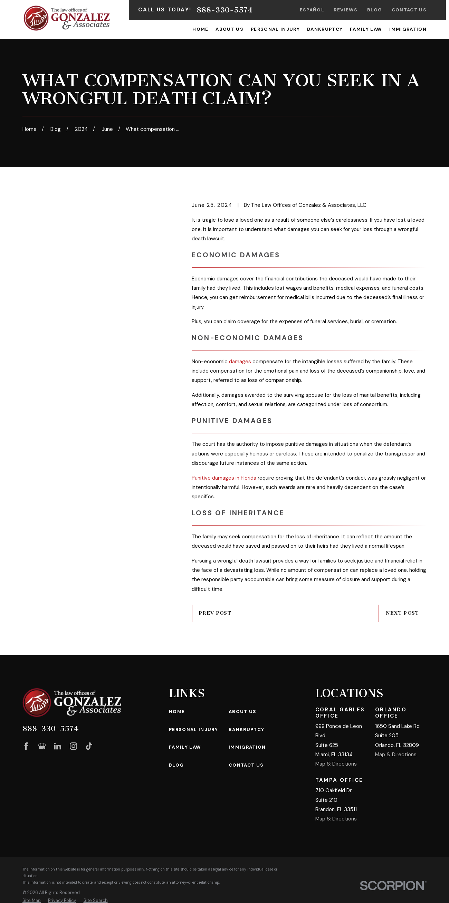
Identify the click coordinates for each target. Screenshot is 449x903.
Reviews (345, 10)
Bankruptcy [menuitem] (325, 29)
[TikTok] (89, 746)
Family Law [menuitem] (366, 29)
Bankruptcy (246, 729)
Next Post (402, 613)
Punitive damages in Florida (224, 477)
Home (177, 711)
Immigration (247, 747)
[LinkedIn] (57, 746)
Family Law (185, 747)
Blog (374, 10)
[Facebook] (26, 746)
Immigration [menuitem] (408, 29)
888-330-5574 (224, 10)
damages (240, 361)
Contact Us (409, 10)
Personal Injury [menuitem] (275, 29)
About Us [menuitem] (229, 29)
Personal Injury (193, 729)
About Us (243, 711)
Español (312, 10)
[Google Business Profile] (42, 746)
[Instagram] (73, 746)
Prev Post (215, 613)
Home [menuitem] (200, 29)
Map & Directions (336, 763)
